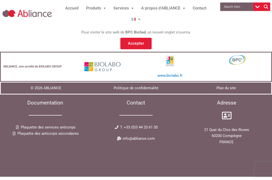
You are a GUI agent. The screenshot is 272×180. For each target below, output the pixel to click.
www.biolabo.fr (169, 75)
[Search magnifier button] (266, 6)
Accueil (72, 8)
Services (123, 8)
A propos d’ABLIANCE (163, 8)
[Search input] (238, 6)
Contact (199, 8)
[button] (96, 8)
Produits (96, 8)
